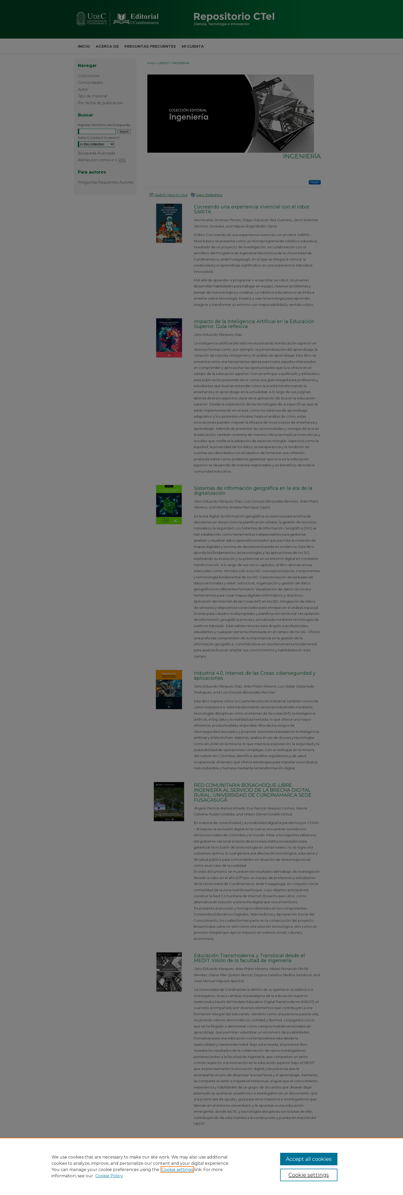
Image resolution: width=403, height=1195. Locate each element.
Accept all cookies (309, 1159)
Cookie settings (177, 1169)
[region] (201, 1166)
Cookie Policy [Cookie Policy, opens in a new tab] (109, 1175)
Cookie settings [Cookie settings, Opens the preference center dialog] (308, 1175)
